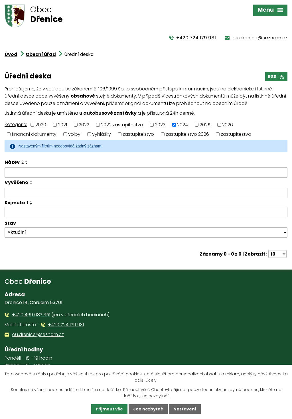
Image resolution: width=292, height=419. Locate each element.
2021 (62, 125)
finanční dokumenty (34, 134)
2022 (84, 125)
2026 (227, 125)
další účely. (146, 380)
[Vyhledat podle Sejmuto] (146, 212)
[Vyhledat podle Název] (146, 172)
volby (74, 134)
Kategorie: (16, 124)
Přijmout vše (109, 409)
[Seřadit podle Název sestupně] (27, 163)
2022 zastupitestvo (122, 125)
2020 (40, 125)
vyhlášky (101, 134)
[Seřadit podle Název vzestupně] (27, 161)
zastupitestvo (236, 134)
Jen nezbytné (148, 409)
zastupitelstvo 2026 (187, 134)
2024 (182, 125)
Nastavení (184, 409)
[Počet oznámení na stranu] (277, 254)
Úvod (11, 54)
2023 (160, 125)
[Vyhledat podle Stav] (146, 232)
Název (14, 162)
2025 (205, 125)
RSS (276, 76)
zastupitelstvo (138, 134)
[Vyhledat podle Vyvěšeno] (146, 193)
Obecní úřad (41, 54)
